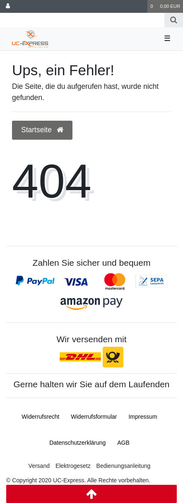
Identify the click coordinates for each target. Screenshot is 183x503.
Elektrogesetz (73, 465)
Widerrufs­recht (40, 416)
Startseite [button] (42, 130)
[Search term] (82, 20)
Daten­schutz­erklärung (77, 442)
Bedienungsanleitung (123, 465)
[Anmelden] (8, 6)
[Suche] (173, 20)
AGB (123, 442)
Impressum (142, 416)
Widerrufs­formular (94, 416)
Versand (39, 465)
